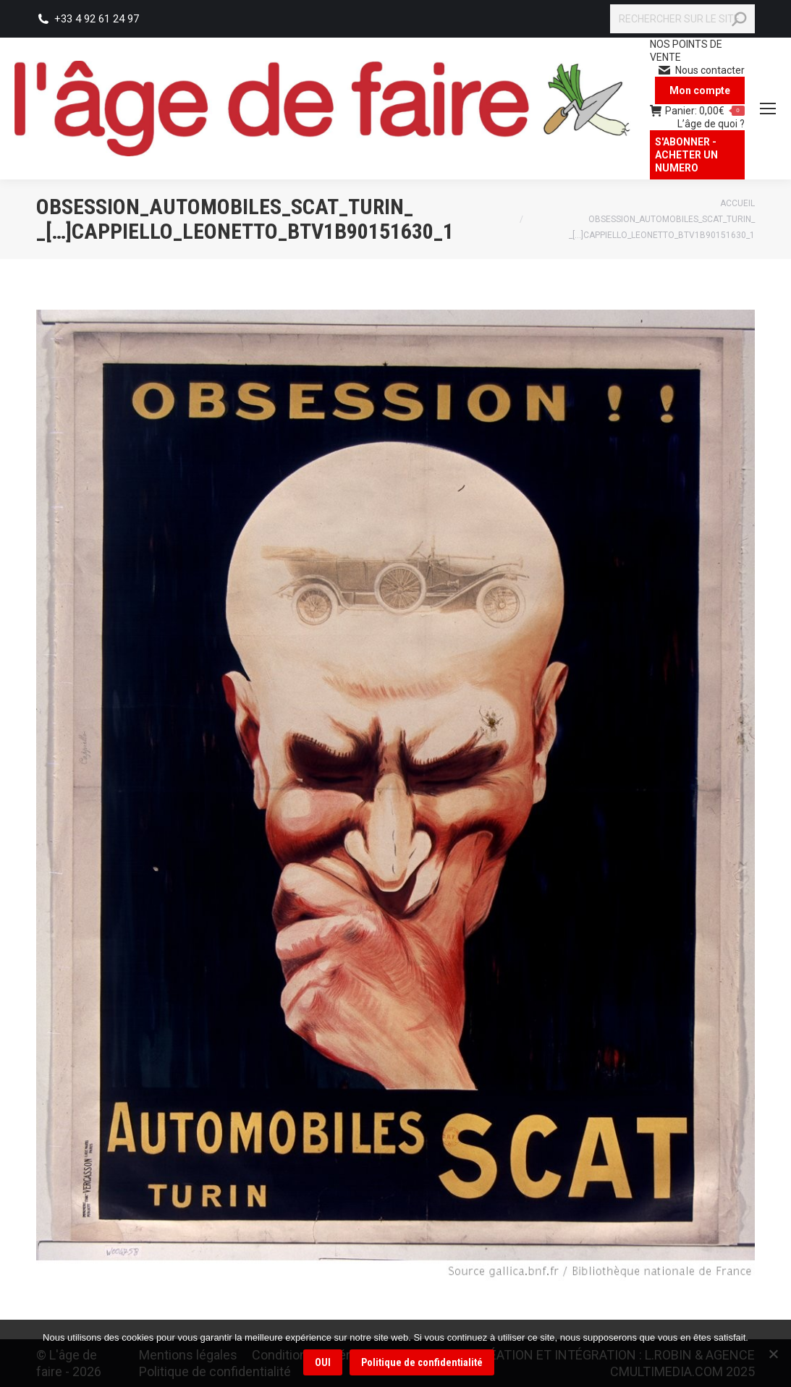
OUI (323, 1363)
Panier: (697, 110)
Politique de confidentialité (422, 1363)
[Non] (773, 1353)
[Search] (682, 18)
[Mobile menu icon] (768, 108)
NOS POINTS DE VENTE (686, 50)
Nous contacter (701, 70)
